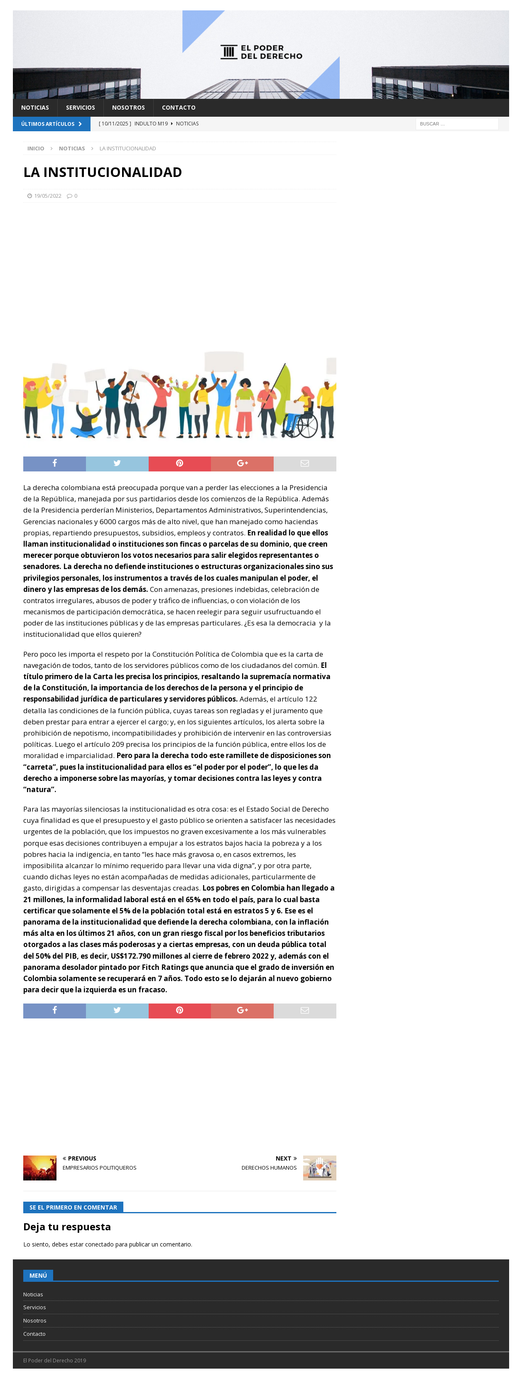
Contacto (179, 107)
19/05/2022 (47, 195)
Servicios (80, 107)
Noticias (35, 107)
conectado (99, 1244)
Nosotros (128, 107)
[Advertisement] (179, 269)
